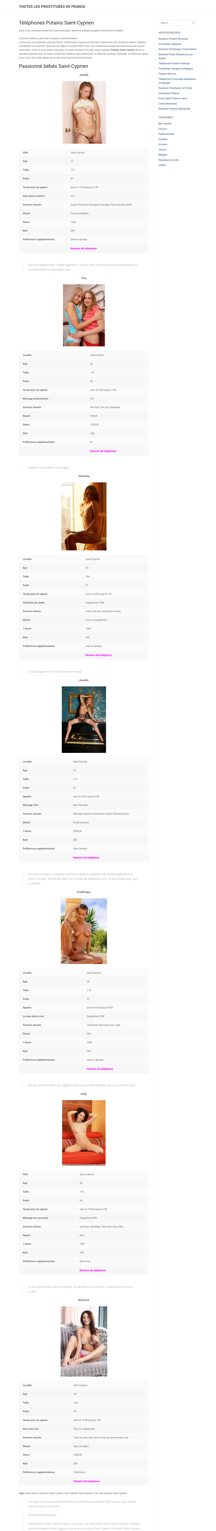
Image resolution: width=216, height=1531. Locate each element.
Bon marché (165, 123)
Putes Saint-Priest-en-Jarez (173, 98)
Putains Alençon (167, 73)
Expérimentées (166, 134)
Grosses (163, 144)
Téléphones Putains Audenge (174, 63)
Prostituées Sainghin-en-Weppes (176, 68)
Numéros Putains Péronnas (173, 38)
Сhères (162, 165)
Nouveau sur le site (169, 160)
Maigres (163, 154)
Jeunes (162, 149)
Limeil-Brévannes (168, 103)
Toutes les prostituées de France (52, 7)
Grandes (163, 139)
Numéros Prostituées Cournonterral (177, 49)
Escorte (163, 128)
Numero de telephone (84, 248)
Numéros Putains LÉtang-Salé (174, 108)
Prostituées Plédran (169, 93)
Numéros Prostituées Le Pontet (175, 88)
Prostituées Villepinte (170, 44)
